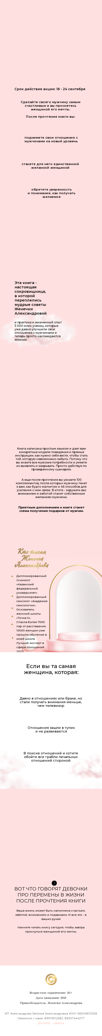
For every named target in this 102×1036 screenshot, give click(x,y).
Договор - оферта (51, 1023)
